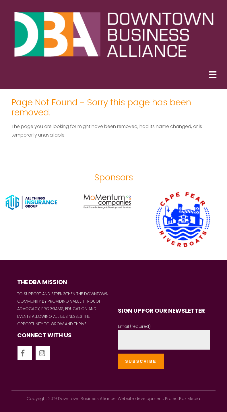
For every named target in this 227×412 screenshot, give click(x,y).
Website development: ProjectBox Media (159, 398)
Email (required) (134, 326)
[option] (39, 220)
